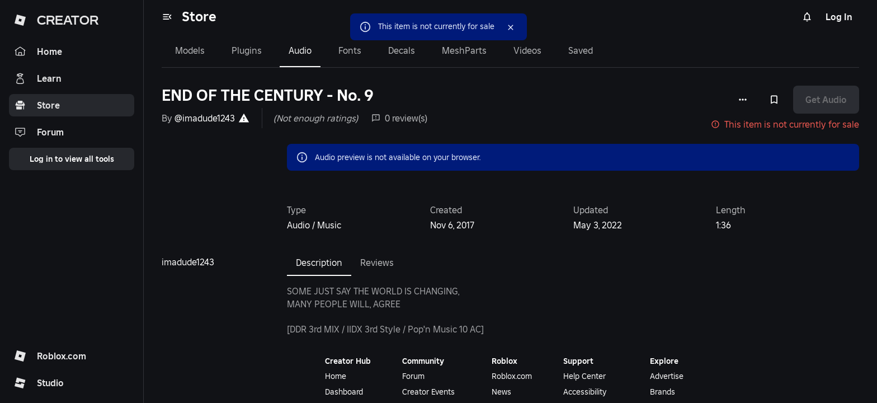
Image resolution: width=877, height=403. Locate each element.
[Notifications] (807, 17)
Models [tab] (190, 50)
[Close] (496, 27)
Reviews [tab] (377, 262)
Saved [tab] (580, 50)
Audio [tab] (300, 50)
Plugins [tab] (247, 50)
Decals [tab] (401, 50)
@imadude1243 (205, 118)
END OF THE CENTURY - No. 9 (268, 95)
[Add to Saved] (774, 99)
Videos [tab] (527, 50)
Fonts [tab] (349, 50)
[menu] (167, 17)
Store (199, 16)
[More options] (742, 99)
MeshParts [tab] (464, 50)
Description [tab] (319, 262)
